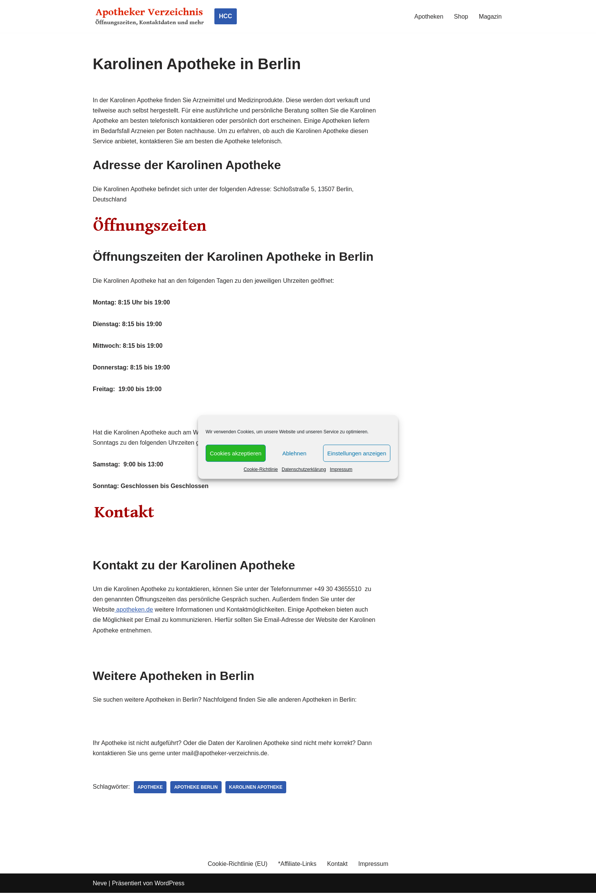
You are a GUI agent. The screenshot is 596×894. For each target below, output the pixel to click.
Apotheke (150, 788)
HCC (225, 16)
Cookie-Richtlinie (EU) (237, 865)
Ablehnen (294, 453)
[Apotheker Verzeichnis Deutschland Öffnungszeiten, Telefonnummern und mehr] (150, 16)
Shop (461, 16)
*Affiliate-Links (297, 865)
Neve (100, 884)
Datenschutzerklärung (304, 469)
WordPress (169, 884)
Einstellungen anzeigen (356, 453)
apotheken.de (134, 610)
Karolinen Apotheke (256, 788)
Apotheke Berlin (196, 788)
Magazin (490, 16)
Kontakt (337, 865)
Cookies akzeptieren (236, 453)
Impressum (341, 469)
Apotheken (429, 16)
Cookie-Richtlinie (261, 469)
